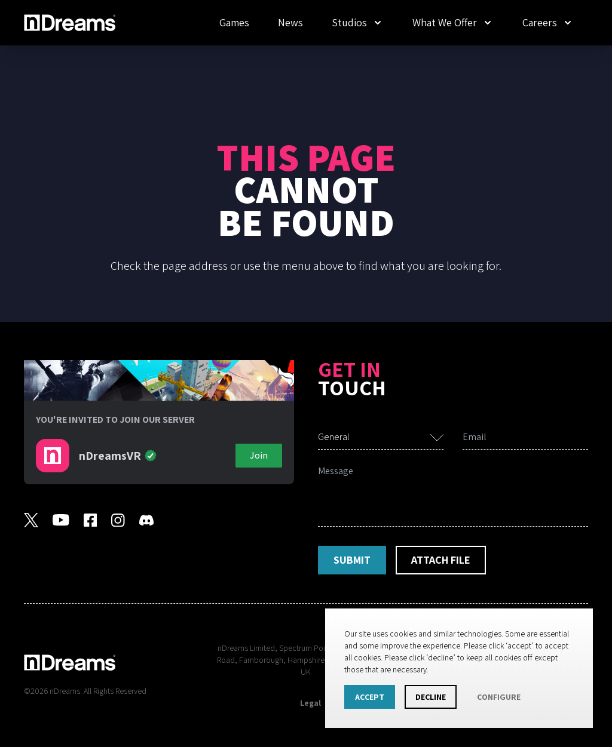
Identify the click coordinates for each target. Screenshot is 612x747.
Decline (430, 696)
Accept (369, 696)
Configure (499, 696)
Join (259, 455)
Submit (352, 560)
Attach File (440, 560)
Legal (310, 702)
